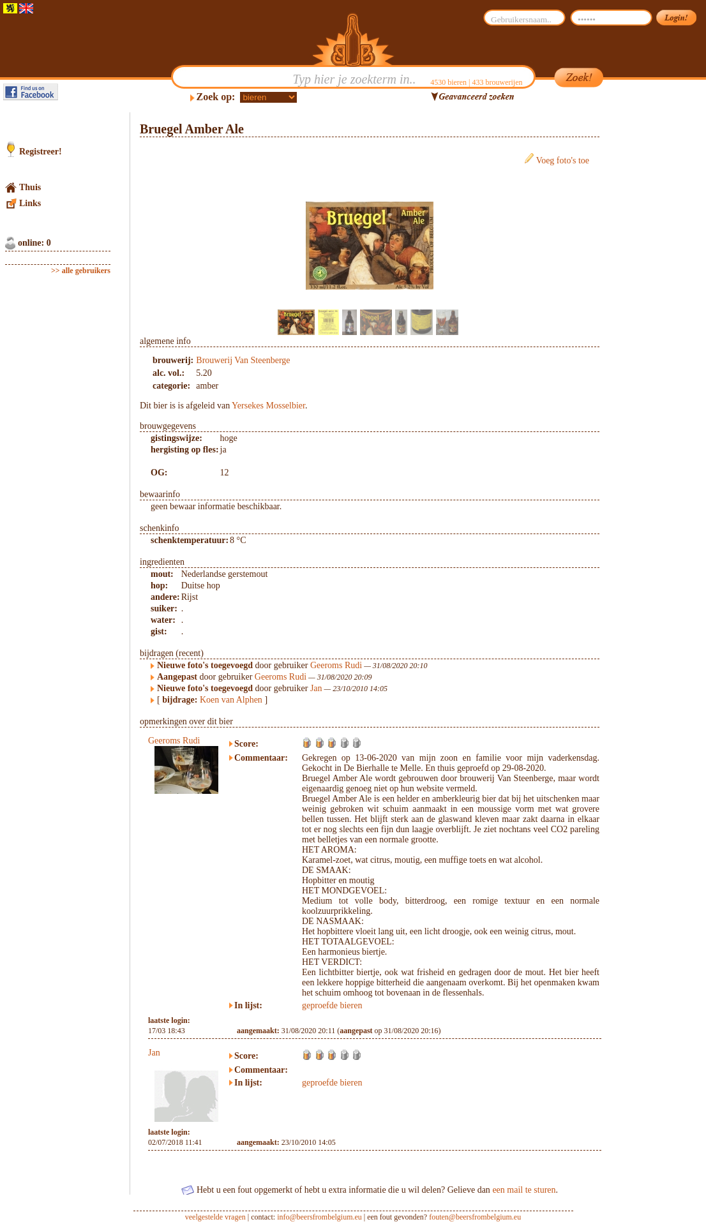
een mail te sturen (523, 1190)
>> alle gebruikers (80, 270)
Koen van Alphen (231, 700)
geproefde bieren (332, 1005)
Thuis (30, 187)
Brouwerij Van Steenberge (243, 360)
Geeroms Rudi (336, 665)
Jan (316, 688)
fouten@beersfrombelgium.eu (475, 1217)
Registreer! (40, 151)
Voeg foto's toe (562, 160)
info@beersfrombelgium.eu (319, 1217)
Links (30, 203)
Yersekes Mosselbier (268, 405)
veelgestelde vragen (215, 1217)
